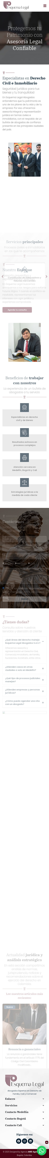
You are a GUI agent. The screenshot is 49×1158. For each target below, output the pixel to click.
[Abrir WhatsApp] (41, 1150)
